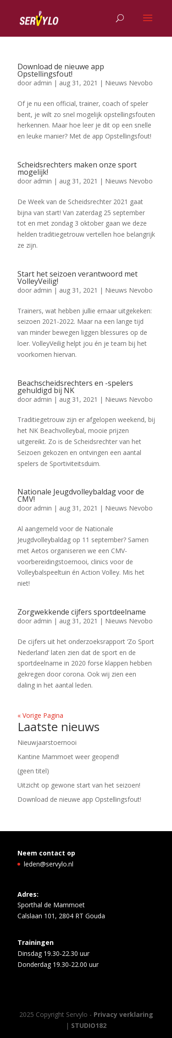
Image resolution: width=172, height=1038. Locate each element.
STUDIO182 (88, 1025)
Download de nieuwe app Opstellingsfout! (60, 70)
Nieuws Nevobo (129, 82)
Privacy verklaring (123, 1014)
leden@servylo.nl (48, 864)
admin (42, 82)
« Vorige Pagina (40, 715)
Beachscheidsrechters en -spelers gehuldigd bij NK (75, 386)
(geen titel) (33, 770)
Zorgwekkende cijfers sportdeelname (81, 612)
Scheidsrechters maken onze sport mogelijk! (77, 168)
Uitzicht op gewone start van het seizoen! (78, 785)
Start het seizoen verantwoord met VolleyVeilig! (77, 277)
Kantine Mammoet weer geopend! (68, 756)
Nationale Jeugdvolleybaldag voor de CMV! (80, 495)
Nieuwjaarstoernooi (47, 742)
